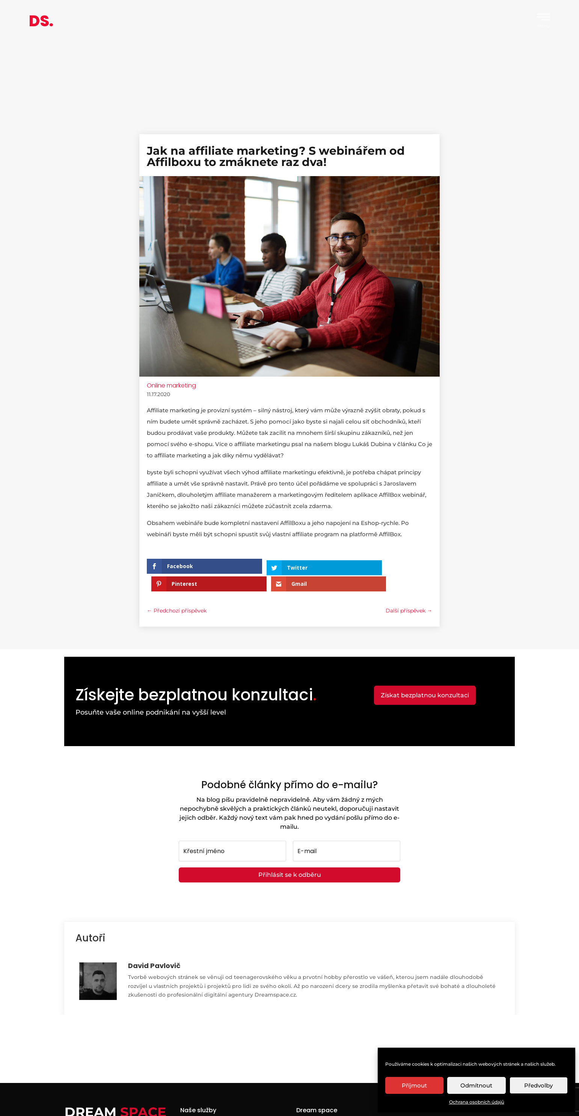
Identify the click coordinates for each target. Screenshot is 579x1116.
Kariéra (305, 1105)
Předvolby (538, 1085)
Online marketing (171, 385)
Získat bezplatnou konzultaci (425, 677)
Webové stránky (201, 1105)
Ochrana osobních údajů (476, 1102)
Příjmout (414, 1085)
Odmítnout (476, 1085)
